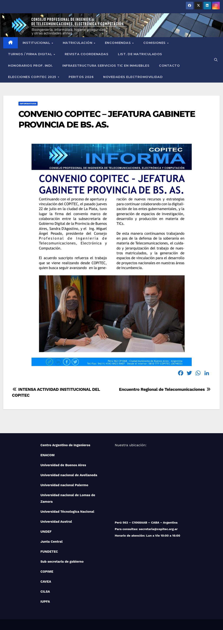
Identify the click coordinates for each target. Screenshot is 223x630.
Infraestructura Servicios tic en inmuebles (105, 66)
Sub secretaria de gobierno (62, 562)
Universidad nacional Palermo (64, 485)
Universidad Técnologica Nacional (67, 512)
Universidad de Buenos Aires (63, 465)
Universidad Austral (56, 522)
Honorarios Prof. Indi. (30, 66)
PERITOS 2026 (81, 77)
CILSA (45, 592)
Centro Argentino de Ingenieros (65, 445)
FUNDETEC (49, 552)
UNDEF (45, 532)
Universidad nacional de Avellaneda (68, 475)
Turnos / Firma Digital (30, 54)
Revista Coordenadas (87, 54)
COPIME (46, 572)
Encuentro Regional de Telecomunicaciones (165, 389)
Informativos (28, 103)
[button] (216, 60)
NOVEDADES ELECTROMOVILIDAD (133, 77)
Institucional (37, 43)
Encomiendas (118, 43)
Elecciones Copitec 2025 (32, 77)
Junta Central (51, 542)
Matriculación (78, 43)
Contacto (169, 66)
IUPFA (45, 601)
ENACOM (47, 455)
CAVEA (45, 582)
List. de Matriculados (140, 54)
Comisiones (155, 43)
